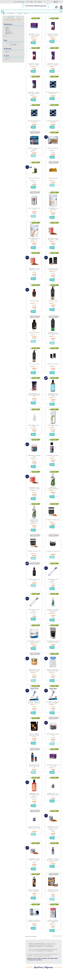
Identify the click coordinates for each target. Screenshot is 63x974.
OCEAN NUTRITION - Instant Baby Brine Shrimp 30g (34, 670)
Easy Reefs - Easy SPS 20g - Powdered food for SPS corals (34, 921)
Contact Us (39, 1)
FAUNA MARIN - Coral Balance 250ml (34, 456)
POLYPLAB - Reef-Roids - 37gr (53, 519)
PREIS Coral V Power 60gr (34, 178)
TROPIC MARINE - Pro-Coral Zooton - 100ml (34, 239)
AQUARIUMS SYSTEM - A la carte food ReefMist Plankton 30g (34, 395)
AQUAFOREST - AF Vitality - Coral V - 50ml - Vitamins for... (34, 93)
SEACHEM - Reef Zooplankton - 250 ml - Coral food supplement (53, 611)
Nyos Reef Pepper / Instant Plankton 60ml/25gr (53, 269)
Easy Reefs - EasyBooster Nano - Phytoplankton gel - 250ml (53, 921)
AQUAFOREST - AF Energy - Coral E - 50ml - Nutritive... (53, 35)
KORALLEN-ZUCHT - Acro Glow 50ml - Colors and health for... (34, 828)
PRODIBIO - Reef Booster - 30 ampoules (34, 149)
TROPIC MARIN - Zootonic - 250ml (34, 426)
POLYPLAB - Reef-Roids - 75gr (34, 551)
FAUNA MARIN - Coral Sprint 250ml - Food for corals (34, 859)
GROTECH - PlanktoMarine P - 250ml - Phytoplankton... (34, 890)
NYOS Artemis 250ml (53, 300)
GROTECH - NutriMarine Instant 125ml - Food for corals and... (34, 735)
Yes (7, 51)
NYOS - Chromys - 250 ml (34, 364)
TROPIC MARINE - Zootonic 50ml (53, 426)
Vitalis (7, 29)
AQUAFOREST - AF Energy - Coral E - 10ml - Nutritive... (34, 64)
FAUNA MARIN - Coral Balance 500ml (53, 734)
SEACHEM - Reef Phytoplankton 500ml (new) (53, 488)
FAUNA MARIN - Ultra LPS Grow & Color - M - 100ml (53, 239)
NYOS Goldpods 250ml (34, 300)
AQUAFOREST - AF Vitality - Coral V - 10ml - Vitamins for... (53, 64)
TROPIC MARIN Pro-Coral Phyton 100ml (53, 209)
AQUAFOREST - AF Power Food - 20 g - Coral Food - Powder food (34, 35)
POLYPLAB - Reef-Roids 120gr (53, 551)
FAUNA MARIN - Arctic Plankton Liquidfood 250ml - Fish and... (53, 395)
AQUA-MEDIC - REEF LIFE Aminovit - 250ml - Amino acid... (34, 766)
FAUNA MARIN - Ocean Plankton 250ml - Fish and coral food (34, 794)
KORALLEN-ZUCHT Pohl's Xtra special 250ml (34, 121)
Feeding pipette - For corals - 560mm (34, 610)
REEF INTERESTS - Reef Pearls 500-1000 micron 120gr (53, 642)
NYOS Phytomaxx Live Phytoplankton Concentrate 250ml (53, 333)
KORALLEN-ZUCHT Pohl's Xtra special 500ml (53, 121)
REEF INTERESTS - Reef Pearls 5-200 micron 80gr (34, 642)
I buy (33, 43)
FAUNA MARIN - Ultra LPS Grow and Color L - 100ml (34, 269)
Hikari (7, 27)
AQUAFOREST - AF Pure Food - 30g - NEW (53, 765)
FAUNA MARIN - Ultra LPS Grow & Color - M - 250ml (34, 488)
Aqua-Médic (9, 32)
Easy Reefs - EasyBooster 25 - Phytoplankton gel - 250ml (53, 670)
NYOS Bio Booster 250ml (34, 332)
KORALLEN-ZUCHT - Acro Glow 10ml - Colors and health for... (53, 794)
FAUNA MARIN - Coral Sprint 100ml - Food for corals (53, 827)
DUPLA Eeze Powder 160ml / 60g (34, 209)
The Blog (31, 1)
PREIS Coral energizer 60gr (53, 148)
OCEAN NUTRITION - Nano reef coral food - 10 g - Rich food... (53, 891)
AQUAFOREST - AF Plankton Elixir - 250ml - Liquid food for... (53, 859)
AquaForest (9, 33)
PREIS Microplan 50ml (53, 178)
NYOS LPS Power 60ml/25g (53, 364)
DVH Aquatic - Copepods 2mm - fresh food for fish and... (53, 702)
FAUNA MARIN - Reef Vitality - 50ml (53, 456)
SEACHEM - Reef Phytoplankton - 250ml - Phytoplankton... (34, 521)
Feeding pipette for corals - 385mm (53, 580)
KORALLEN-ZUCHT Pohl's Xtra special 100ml (53, 93)
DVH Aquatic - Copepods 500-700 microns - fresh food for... (34, 702)
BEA (7, 30)
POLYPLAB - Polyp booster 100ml (34, 580)
